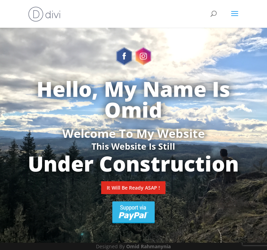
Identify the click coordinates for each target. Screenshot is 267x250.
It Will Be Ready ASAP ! (133, 187)
